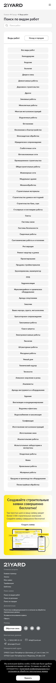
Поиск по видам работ (12, 595)
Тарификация (9, 583)
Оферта (6, 618)
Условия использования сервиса (15, 615)
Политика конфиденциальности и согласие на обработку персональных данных (25, 611)
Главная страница (10, 573)
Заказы (6, 577)
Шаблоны (7, 587)
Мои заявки (8, 580)
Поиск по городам (10, 601)
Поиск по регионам (11, 598)
